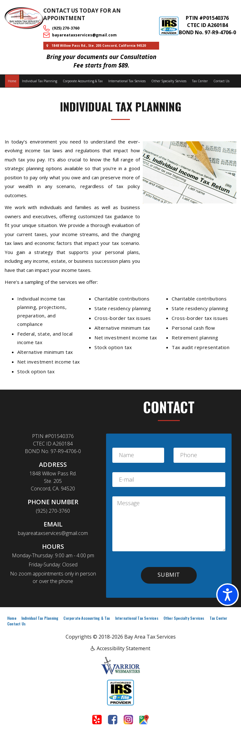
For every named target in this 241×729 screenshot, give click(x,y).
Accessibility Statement (120, 648)
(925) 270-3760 (65, 28)
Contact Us (221, 81)
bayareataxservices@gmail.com (84, 35)
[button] (169, 575)
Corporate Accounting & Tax (83, 81)
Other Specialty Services (168, 81)
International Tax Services (127, 81)
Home (12, 81)
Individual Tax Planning (39, 81)
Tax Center (200, 81)
